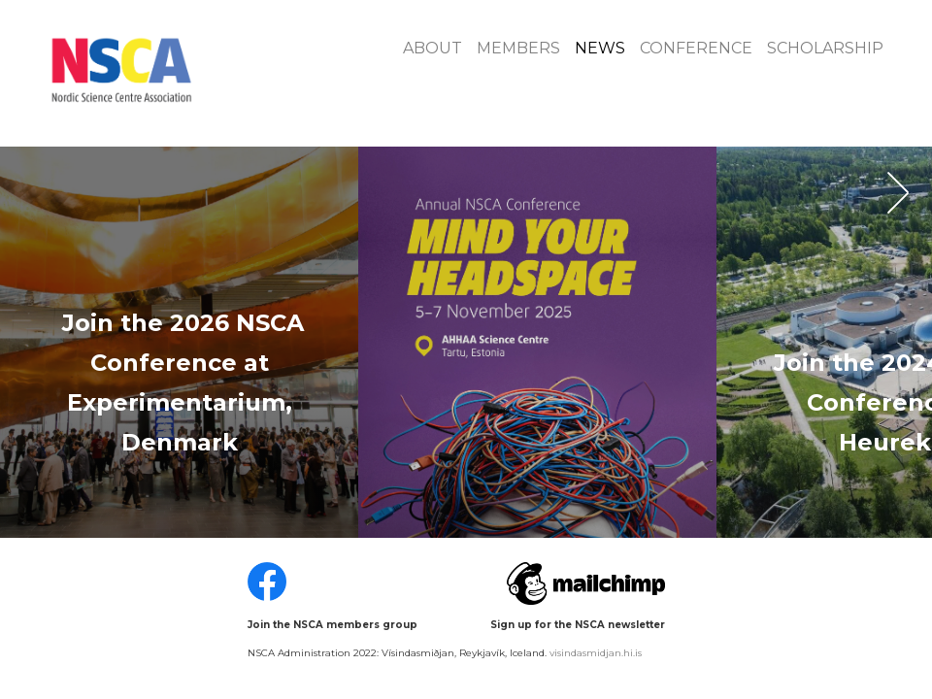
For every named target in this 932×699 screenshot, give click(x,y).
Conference (696, 48)
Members (518, 48)
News (600, 48)
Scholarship (825, 48)
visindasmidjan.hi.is (595, 653)
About (432, 48)
